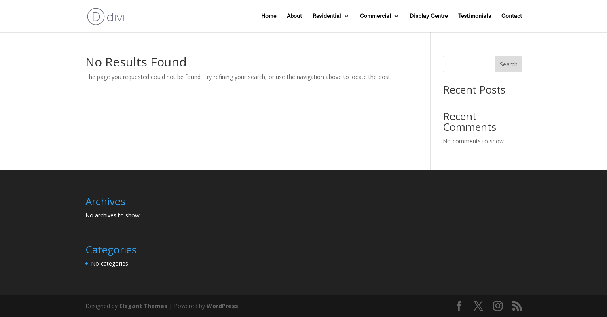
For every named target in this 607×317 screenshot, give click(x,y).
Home (268, 16)
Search (509, 64)
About (294, 16)
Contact (511, 16)
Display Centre (429, 16)
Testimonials (474, 16)
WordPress (222, 306)
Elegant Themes (143, 306)
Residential (327, 16)
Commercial (375, 16)
